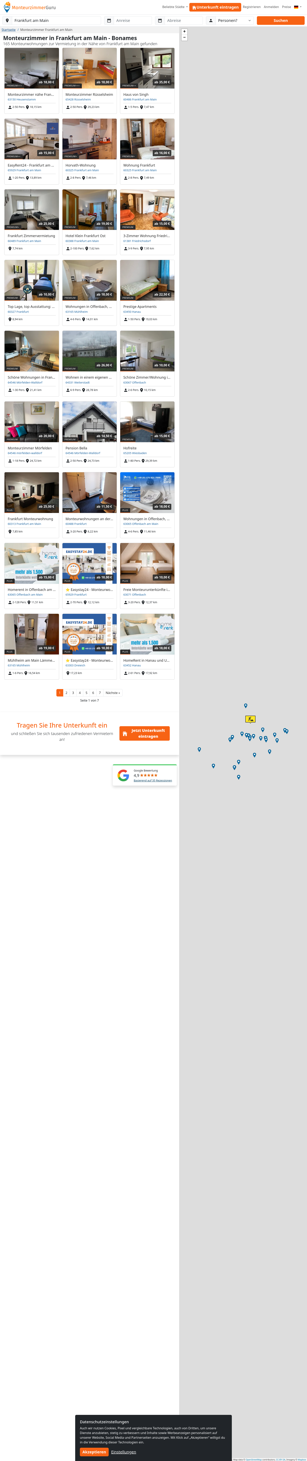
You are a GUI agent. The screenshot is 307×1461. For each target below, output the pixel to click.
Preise (286, 7)
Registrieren (252, 7)
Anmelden (271, 7)
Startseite (9, 30)
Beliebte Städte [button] (173, 7)
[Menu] (298, 7)
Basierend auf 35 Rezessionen (153, 780)
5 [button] (86, 693)
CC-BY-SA (280, 1459)
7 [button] (100, 693)
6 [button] (93, 693)
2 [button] (66, 693)
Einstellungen (123, 1452)
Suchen (281, 20)
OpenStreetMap (254, 1459)
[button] (113, 692)
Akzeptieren (94, 1452)
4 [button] (80, 693)
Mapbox (302, 1459)
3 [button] (73, 693)
